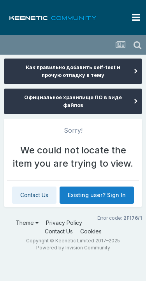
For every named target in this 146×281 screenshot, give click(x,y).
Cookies (91, 231)
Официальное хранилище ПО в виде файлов (73, 101)
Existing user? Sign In (97, 195)
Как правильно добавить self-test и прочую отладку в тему (73, 71)
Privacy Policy (64, 222)
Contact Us (34, 195)
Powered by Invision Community (73, 248)
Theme (27, 222)
